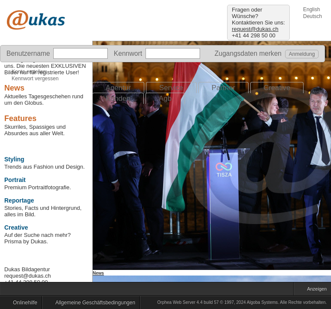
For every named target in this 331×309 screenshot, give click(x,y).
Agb (165, 98)
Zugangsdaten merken (245, 53)
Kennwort (128, 53)
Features (20, 118)
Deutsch (312, 16)
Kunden (118, 98)
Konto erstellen (29, 72)
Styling (14, 159)
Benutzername (28, 53)
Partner (223, 88)
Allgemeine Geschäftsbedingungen (93, 304)
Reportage (19, 200)
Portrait (15, 179)
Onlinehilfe (23, 304)
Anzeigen (314, 289)
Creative (277, 88)
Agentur (118, 88)
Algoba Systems (262, 302)
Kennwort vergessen (35, 79)
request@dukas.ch (255, 29)
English (311, 9)
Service (171, 88)
